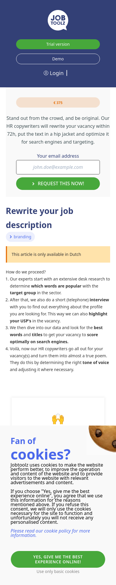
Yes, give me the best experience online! (58, 559)
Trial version (58, 44)
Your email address (58, 156)
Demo (58, 59)
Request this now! (58, 183)
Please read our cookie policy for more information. (50, 533)
